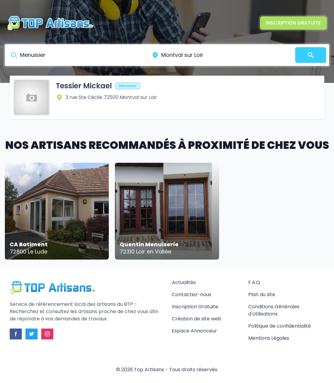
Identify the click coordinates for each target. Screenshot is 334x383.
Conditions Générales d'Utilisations (273, 310)
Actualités (184, 282)
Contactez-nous (191, 294)
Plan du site (261, 294)
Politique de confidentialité (279, 325)
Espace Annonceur (194, 330)
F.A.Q (254, 282)
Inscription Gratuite (293, 22)
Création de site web (196, 318)
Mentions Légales (268, 338)
